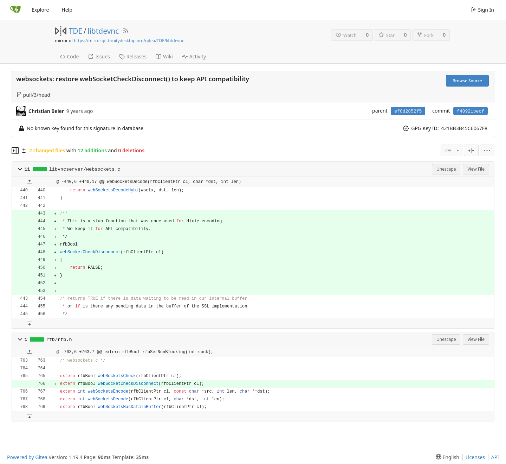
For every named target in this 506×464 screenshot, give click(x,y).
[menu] (487, 150)
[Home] (15, 10)
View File (476, 169)
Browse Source (467, 81)
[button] (20, 169)
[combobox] (451, 150)
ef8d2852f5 (408, 111)
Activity (194, 56)
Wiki (164, 56)
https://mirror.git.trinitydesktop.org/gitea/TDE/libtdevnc (129, 41)
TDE (76, 30)
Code (69, 56)
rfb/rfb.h (59, 339)
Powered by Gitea (27, 457)
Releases (133, 56)
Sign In (482, 9)
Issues (99, 56)
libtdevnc (103, 30)
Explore (40, 9)
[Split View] (471, 150)
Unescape (446, 169)
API (495, 457)
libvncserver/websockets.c (85, 169)
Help (66, 9)
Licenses (475, 457)
